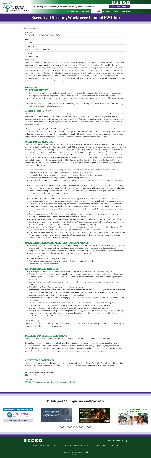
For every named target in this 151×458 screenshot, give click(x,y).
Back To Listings (29, 28)
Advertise (107, 11)
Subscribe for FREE (120, 7)
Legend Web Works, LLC (79, 452)
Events (116, 11)
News (104, 445)
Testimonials (114, 445)
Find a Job (96, 11)
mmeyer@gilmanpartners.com (38, 375)
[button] (61, 427)
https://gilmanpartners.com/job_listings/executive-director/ (50, 382)
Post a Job (85, 11)
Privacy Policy (79, 454)
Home (35, 445)
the (39, 165)
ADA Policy (71, 454)
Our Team (126, 11)
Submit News (72, 11)
